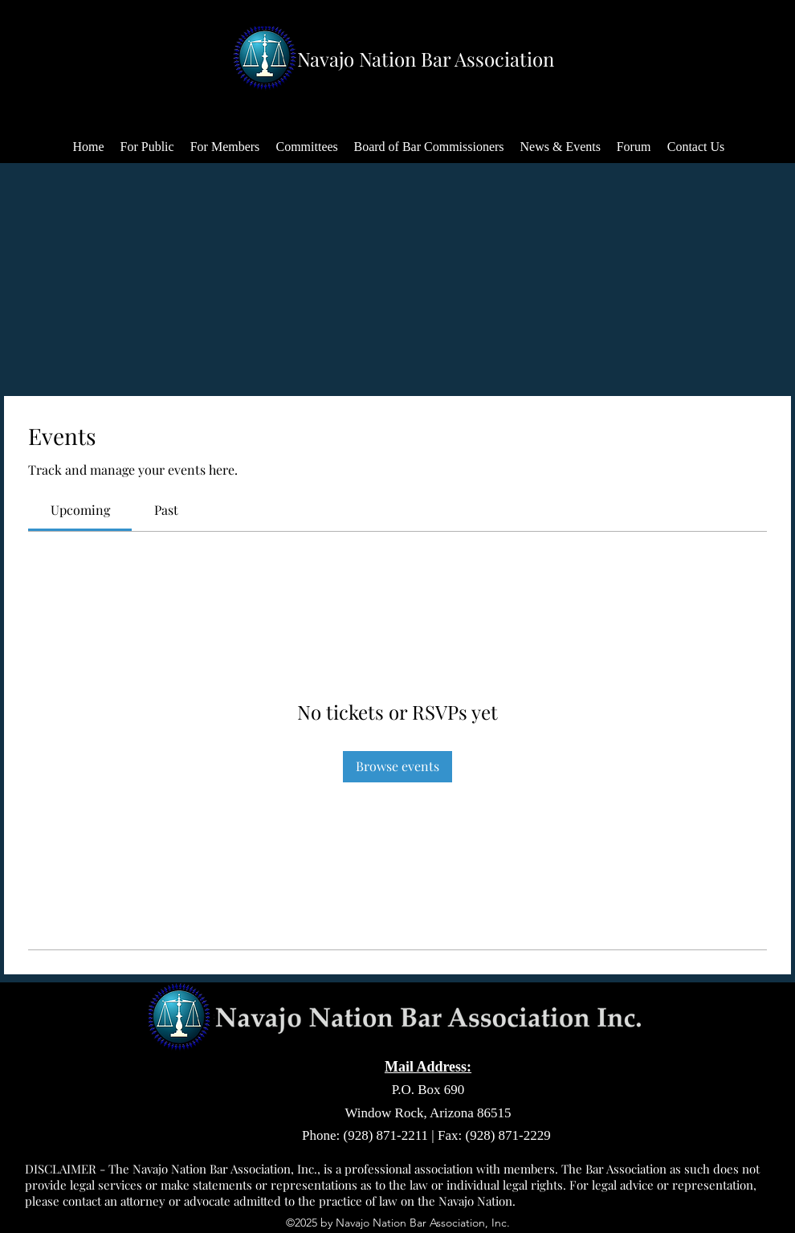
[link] (80, 509)
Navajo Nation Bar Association (425, 58)
